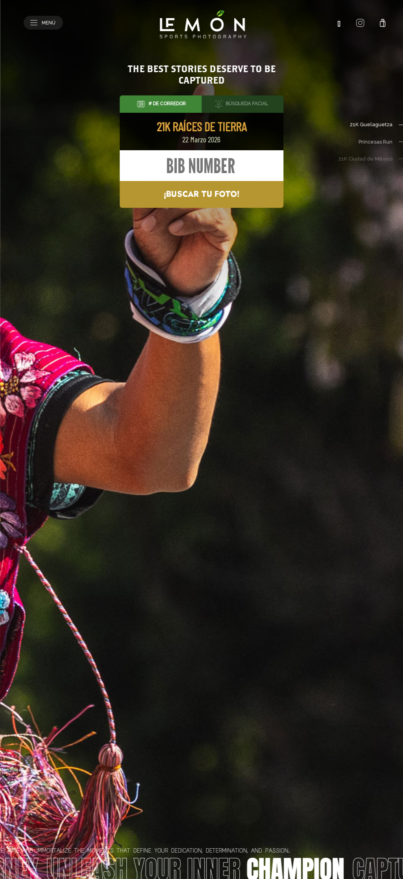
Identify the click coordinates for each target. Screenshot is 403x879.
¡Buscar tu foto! (201, 194)
